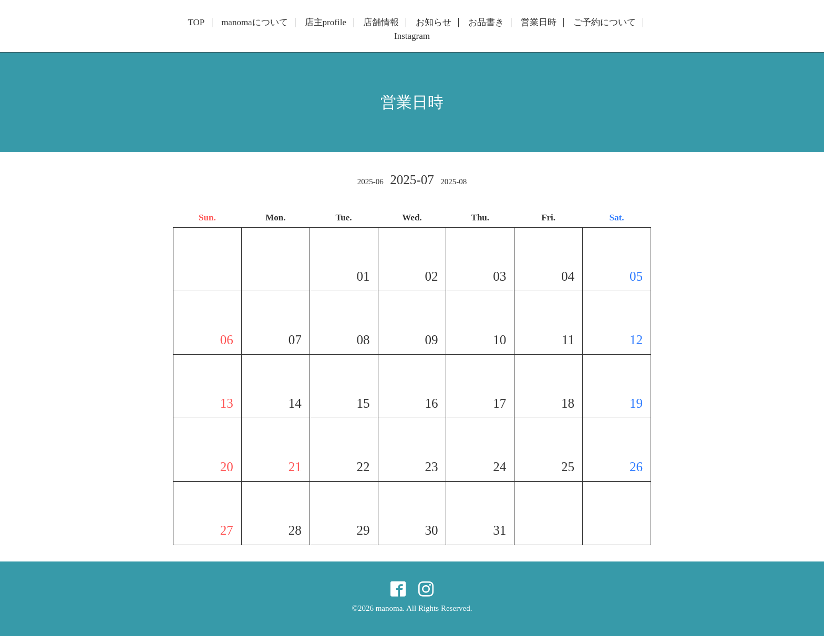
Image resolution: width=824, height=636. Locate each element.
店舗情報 (381, 22)
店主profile (325, 22)
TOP (196, 22)
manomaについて (254, 22)
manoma (389, 608)
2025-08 (453, 181)
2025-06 (370, 181)
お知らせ (433, 22)
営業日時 (539, 22)
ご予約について (604, 22)
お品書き (486, 22)
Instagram (412, 36)
